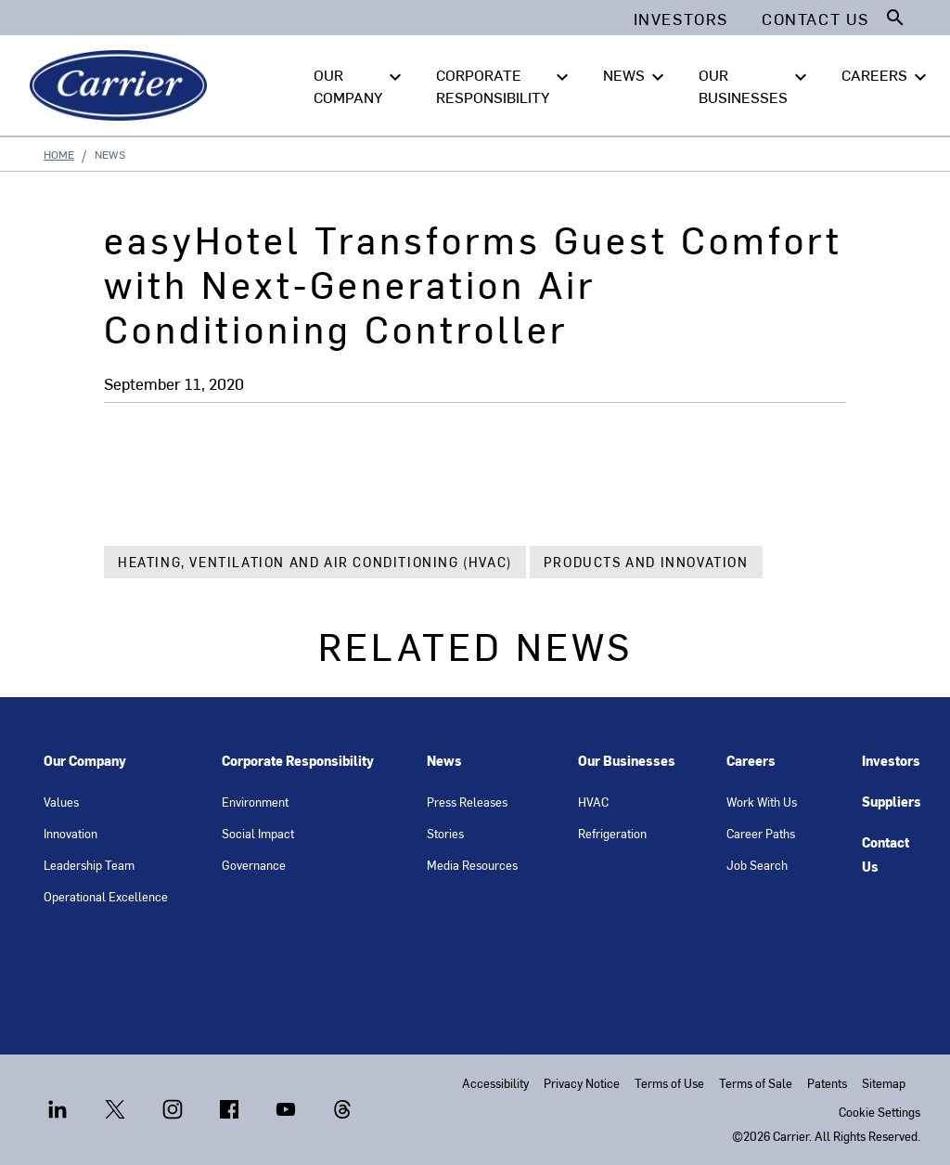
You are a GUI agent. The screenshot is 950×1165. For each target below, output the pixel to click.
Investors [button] (681, 18)
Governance (254, 865)
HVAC (593, 801)
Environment (255, 801)
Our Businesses (626, 761)
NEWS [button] (636, 75)
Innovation (70, 833)
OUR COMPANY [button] (360, 84)
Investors (891, 761)
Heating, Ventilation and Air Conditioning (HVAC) (315, 562)
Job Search (757, 865)
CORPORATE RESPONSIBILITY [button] (504, 84)
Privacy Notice (582, 1083)
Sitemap (883, 1083)
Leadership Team (89, 865)
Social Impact (258, 833)
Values (61, 801)
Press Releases (467, 801)
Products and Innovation (646, 562)
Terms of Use (669, 1083)
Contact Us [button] (815, 18)
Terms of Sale (755, 1083)
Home (59, 154)
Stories (445, 833)
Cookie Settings (879, 1112)
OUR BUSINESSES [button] (755, 84)
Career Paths (760, 833)
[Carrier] (122, 85)
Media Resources (472, 865)
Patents (827, 1083)
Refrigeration (612, 833)
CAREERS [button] (886, 75)
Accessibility (495, 1083)
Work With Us (761, 801)
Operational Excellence (106, 896)
